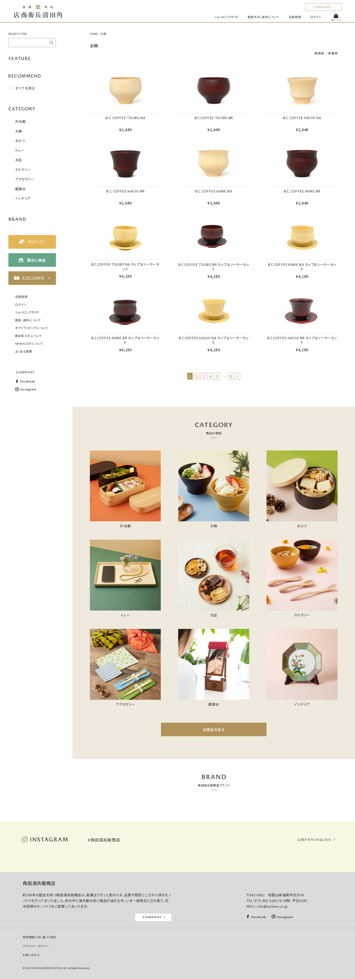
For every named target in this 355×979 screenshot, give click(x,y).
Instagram (28, 389)
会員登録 (295, 17)
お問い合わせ (31, 955)
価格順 (319, 53)
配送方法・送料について (264, 17)
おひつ (20, 140)
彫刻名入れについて (28, 336)
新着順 (333, 53)
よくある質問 (23, 351)
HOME (94, 34)
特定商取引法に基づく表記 (39, 937)
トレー (20, 150)
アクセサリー (24, 179)
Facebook (27, 381)
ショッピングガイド (226, 17)
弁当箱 (20, 121)
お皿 (18, 159)
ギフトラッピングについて (31, 328)
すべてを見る (25, 88)
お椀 (18, 131)
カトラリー (23, 169)
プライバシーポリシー (36, 946)
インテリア (23, 198)
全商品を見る (214, 729)
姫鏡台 (20, 188)
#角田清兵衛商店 (104, 840)
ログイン (315, 17)
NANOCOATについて (29, 343)
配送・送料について (28, 320)
